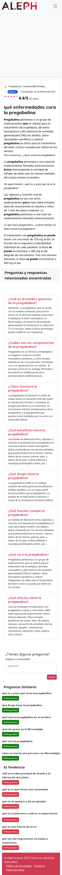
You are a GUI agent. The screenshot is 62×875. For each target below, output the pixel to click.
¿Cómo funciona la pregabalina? (22, 388)
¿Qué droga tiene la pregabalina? (23, 476)
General (12, 92)
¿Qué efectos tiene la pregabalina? (24, 600)
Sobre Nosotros (15, 869)
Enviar (51, 677)
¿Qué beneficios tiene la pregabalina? (26, 432)
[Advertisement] (31, 43)
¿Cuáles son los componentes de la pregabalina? (31, 345)
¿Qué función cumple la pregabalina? (26, 513)
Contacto (39, 865)
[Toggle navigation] (55, 6)
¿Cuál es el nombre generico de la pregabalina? (30, 301)
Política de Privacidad (18, 865)
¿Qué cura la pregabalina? (28, 554)
